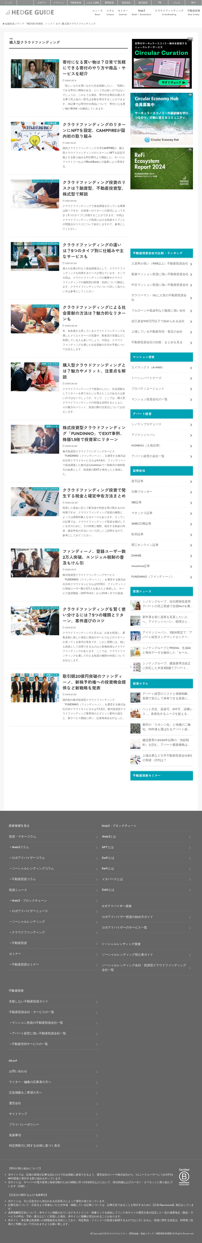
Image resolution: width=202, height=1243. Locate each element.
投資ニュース (18, 890)
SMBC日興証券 (141, 523)
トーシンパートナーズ (146, 377)
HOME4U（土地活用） (146, 444)
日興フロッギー (141, 491)
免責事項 (15, 1135)
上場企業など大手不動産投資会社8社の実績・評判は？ (167, 757)
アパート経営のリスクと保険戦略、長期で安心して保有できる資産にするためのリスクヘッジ (166, 695)
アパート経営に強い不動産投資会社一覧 (39, 1033)
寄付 (193, 2)
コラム (110, 12)
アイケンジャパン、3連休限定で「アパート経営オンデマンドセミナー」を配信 (167, 634)
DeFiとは (108, 858)
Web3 (141, 12)
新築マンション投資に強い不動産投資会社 (160, 273)
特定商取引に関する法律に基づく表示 (34, 1145)
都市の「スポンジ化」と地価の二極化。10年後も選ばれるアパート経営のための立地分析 (166, 726)
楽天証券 (137, 480)
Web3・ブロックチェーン (29, 900)
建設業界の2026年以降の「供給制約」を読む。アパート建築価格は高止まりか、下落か (166, 741)
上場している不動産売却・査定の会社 (157, 331)
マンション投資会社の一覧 (149, 398)
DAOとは (108, 890)
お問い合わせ (18, 1071)
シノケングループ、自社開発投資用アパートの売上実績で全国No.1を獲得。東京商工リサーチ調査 (166, 603)
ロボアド (42, 2)
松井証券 (137, 533)
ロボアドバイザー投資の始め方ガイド (127, 917)
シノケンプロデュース (146, 423)
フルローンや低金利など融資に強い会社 (158, 310)
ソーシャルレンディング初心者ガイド (127, 954)
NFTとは (108, 847)
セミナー (123, 12)
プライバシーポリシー (24, 1124)
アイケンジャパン (143, 434)
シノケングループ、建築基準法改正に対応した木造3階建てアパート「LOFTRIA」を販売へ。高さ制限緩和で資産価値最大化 (166, 665)
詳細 (21, 1186)
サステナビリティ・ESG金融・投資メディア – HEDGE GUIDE (141, 1233)
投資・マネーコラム (22, 836)
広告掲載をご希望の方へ (25, 1092)
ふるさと (92, 2)
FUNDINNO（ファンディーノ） (152, 576)
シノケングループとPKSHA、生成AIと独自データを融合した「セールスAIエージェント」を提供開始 (166, 649)
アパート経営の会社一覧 (147, 455)
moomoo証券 (140, 565)
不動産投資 (75, 2)
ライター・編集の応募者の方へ (30, 1082)
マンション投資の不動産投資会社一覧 (37, 1022)
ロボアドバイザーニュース (30, 911)
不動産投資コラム (24, 879)
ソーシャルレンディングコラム (33, 868)
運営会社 (15, 1103)
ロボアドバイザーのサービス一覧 (124, 927)
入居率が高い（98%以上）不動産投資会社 (159, 263)
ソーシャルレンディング (28, 921)
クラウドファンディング (169, 12)
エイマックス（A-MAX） (148, 366)
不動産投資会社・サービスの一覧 (31, 1012)
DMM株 (136, 555)
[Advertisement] (68, 778)
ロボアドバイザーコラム (28, 858)
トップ (8, 2)
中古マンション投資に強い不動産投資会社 (160, 284)
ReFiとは (108, 868)
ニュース (97, 12)
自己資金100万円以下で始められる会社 (158, 320)
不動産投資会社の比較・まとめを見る (157, 341)
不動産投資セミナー (25, 964)
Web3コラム (20, 847)
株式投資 (143, 2)
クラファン (58, 2)
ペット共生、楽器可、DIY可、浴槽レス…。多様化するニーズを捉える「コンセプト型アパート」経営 (167, 710)
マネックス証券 (141, 512)
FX (159, 2)
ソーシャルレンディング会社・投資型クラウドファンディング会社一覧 (144, 967)
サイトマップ (18, 1114)
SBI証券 (136, 501)
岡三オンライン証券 (144, 544)
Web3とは (109, 836)
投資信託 (126, 2)
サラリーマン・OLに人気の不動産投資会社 (159, 297)
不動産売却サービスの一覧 (30, 1044)
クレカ (176, 2)
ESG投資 (109, 2)
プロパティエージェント (147, 388)
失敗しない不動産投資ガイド (28, 1001)
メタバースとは (112, 879)
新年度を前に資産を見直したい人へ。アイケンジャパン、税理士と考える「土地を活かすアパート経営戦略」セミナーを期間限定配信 (166, 618)
